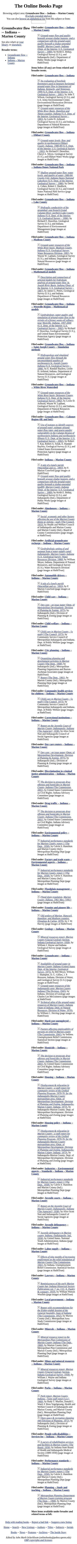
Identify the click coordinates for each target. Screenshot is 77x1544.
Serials (70, 1527)
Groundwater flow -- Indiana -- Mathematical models (52, 270)
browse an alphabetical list (32, 18)
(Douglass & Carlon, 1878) (54, 918)
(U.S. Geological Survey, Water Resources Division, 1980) (55, 554)
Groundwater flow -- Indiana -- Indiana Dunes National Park (52, 165)
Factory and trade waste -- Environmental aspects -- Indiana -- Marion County (51, 862)
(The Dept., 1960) (54, 1341)
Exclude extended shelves (38, 16)
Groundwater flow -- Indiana (59, 75)
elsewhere (16, 44)
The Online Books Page (38, 6)
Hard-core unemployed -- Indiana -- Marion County (51, 1022)
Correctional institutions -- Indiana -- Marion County (51, 719)
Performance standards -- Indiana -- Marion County (51, 1462)
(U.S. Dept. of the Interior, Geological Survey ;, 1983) (56, 113)
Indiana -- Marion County (58, 459)
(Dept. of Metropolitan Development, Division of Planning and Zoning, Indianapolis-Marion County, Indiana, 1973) (55, 1096)
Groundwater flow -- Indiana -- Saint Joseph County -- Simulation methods (52, 347)
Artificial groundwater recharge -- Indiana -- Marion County (50, 542)
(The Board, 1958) (55, 1445)
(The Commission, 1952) (55, 1311)
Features (32, 1532)
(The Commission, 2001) (54, 786)
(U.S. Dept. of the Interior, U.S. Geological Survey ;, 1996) (55, 213)
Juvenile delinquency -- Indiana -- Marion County (49, 1226)
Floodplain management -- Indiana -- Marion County (51, 890)
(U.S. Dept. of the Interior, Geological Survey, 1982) (55, 396)
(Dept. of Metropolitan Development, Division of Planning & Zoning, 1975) (56, 608)
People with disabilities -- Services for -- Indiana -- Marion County (52, 1435)
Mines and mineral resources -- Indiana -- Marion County (52, 1362)
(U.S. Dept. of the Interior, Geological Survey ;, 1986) (55, 178)
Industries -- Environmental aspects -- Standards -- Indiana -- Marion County (52, 1171)
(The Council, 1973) (55, 633)
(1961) (54, 898)
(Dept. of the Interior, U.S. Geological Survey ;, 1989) (56, 43)
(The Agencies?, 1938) (55, 728)
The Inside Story (58, 1532)
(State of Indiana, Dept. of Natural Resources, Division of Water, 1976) (56, 1006)
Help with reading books (17, 1522)
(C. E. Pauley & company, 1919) (56, 1287)
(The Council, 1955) (55, 520)
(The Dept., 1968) (53, 661)
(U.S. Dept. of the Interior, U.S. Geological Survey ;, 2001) (55, 88)
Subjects (60, 1527)
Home (6, 1527)
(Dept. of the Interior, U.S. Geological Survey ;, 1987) (55, 284)
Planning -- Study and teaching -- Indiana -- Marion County (50, 1488)
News (22, 1532)
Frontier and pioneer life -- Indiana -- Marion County (51, 909)
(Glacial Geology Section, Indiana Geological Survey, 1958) (55, 940)
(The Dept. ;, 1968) (56, 1498)
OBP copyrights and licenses (38, 1540)
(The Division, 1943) (54, 988)
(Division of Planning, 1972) (55, 1419)
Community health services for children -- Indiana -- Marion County (52, 692)
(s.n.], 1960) (53, 1399)
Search (15, 1527)
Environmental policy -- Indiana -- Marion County (50, 834)
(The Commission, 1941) (55, 1032)
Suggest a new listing (61, 1522)
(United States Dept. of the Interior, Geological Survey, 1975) (56, 968)
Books (14, 1532)
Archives (43, 1532)
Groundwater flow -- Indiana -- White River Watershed (52, 386)
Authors (41, 1527)
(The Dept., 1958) (55, 844)
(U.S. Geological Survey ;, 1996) (54, 362)
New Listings (28, 1527)
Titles (50, 1527)
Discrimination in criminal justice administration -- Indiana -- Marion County (53, 774)
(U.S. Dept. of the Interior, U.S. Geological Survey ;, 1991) (56, 146)
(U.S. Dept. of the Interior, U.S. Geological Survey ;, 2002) (55, 322)
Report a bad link (40, 1522)
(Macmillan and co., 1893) (50, 466)
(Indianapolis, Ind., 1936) (54, 1235)
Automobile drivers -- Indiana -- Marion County (49, 576)
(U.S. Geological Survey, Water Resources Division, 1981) (54, 249)
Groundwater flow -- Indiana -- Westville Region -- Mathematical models (52, 307)
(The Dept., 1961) (53, 677)
